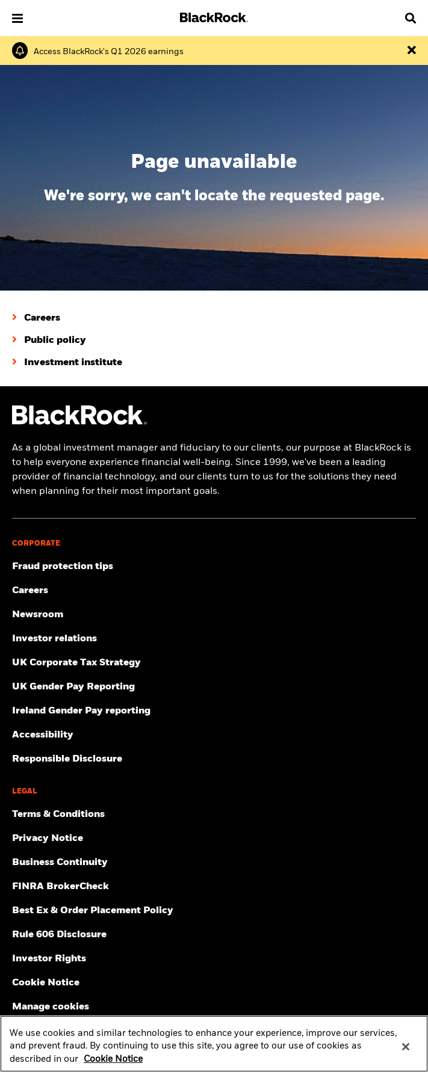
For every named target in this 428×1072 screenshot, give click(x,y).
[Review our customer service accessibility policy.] (214, 735)
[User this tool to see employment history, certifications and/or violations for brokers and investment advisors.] (214, 886)
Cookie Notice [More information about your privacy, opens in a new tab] (113, 1066)
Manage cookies (50, 1007)
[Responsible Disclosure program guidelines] (214, 759)
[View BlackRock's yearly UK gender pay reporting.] (214, 687)
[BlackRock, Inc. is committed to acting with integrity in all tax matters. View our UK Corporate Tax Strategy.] (214, 663)
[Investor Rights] (214, 959)
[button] (17, 18)
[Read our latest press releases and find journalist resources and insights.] (214, 615)
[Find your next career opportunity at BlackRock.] (214, 591)
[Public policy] (49, 340)
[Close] (405, 1054)
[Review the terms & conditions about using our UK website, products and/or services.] (214, 814)
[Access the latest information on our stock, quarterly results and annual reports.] (214, 639)
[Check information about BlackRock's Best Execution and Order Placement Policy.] (214, 911)
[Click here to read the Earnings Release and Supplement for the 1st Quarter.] (109, 52)
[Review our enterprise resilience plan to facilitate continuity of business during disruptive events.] (214, 862)
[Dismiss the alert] (412, 51)
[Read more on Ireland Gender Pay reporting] (214, 711)
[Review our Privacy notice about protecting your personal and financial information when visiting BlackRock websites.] (214, 838)
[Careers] (36, 318)
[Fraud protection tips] (214, 566)
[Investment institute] (67, 363)
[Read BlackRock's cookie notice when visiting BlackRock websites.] (214, 983)
